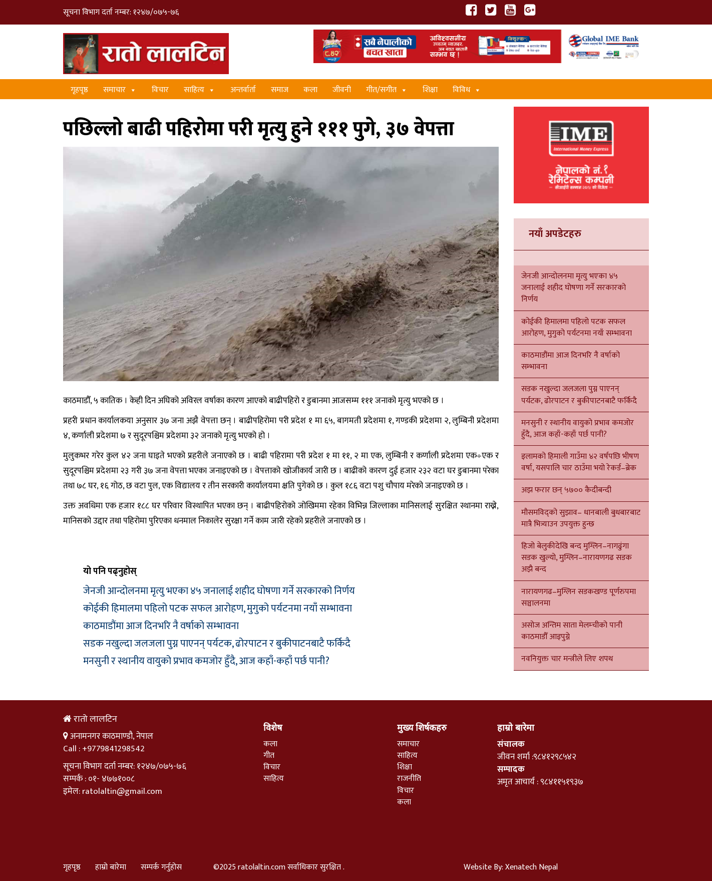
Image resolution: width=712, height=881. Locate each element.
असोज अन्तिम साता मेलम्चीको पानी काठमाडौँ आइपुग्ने (571, 631)
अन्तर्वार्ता (243, 90)
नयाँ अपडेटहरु (555, 233)
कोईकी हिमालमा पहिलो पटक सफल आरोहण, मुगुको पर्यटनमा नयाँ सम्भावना (217, 608)
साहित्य (199, 90)
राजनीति (409, 778)
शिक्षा (430, 90)
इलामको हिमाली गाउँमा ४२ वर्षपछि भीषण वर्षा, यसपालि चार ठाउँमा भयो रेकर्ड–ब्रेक (580, 462)
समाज (279, 90)
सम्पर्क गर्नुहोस (161, 867)
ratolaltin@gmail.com (122, 791)
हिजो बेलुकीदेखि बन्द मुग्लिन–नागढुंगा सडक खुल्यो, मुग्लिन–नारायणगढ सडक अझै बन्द (576, 557)
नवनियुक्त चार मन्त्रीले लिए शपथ (567, 659)
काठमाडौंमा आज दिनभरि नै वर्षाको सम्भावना (161, 626)
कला (310, 90)
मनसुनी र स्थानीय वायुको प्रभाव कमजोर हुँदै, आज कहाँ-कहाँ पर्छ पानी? (206, 661)
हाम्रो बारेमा (110, 867)
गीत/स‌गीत (387, 90)
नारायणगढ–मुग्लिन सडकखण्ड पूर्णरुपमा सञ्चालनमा (578, 597)
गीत (268, 755)
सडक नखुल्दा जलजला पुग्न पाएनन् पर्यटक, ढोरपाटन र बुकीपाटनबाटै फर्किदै (216, 643)
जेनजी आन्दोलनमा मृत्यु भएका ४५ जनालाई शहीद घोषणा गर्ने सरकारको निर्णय (219, 591)
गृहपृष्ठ (79, 90)
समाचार (120, 90)
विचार (160, 90)
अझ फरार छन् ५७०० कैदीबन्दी (566, 490)
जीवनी (341, 90)
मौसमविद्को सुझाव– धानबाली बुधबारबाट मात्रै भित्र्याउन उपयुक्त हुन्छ (580, 518)
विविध (467, 90)
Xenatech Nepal (531, 867)
